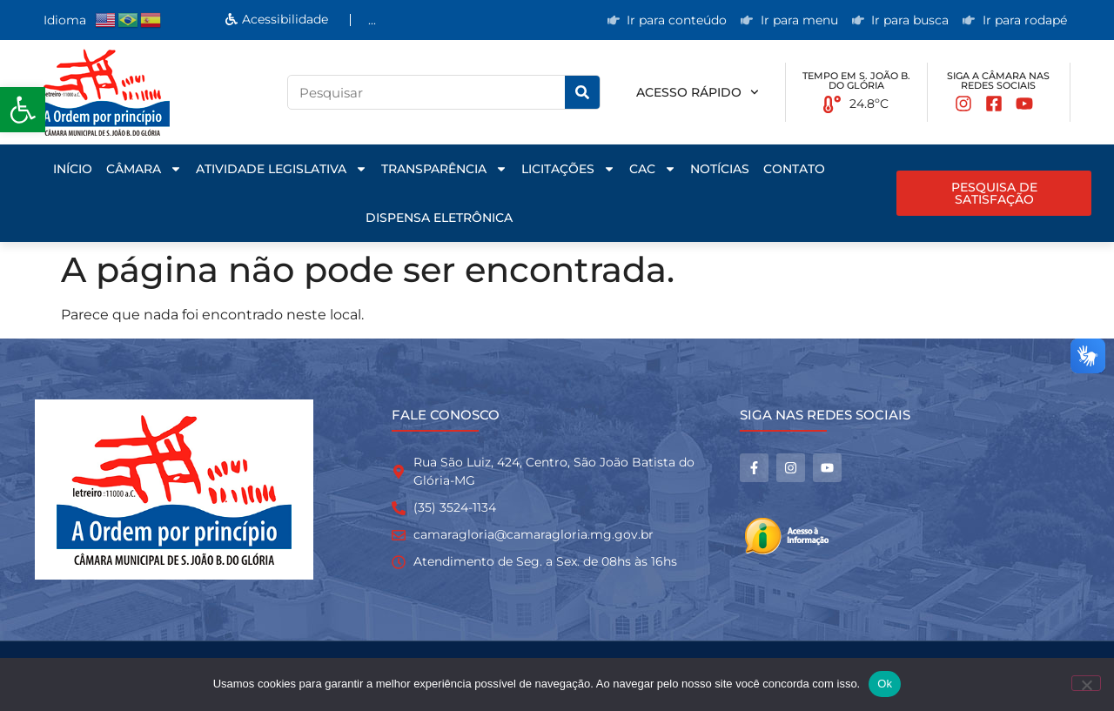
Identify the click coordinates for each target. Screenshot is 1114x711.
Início (72, 169)
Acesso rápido (697, 92)
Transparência (444, 169)
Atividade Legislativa (281, 169)
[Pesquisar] (582, 92)
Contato (794, 169)
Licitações (568, 169)
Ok (884, 683)
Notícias (719, 169)
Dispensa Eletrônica (439, 217)
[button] (22, 109)
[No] (1086, 683)
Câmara (144, 169)
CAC (652, 169)
